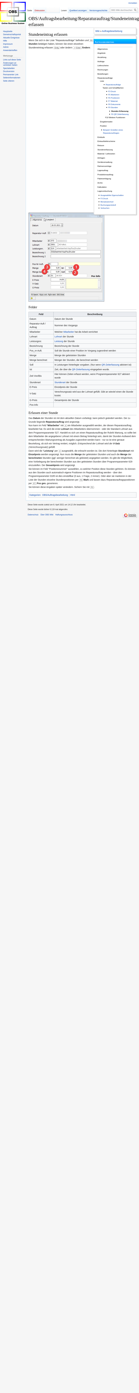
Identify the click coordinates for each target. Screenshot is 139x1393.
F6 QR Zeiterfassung (120, 114)
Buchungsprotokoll (108, 205)
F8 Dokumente (114, 104)
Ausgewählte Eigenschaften (112, 195)
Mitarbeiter (68, 332)
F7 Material (113, 101)
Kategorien (34, 495)
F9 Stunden (113, 107)
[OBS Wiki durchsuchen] (124, 10)
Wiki (97, 31)
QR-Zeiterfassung (110, 364)
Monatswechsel (107, 202)
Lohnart (58, 336)
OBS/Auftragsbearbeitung (55, 495)
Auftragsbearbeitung (112, 31)
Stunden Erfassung (119, 111)
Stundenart (60, 382)
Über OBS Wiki (46, 515)
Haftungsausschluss (63, 515)
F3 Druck (112, 91)
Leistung (58, 341)
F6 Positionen (114, 98)
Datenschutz (33, 515)
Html (72, 495)
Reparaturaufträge (113, 84)
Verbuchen (105, 208)
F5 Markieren (113, 95)
